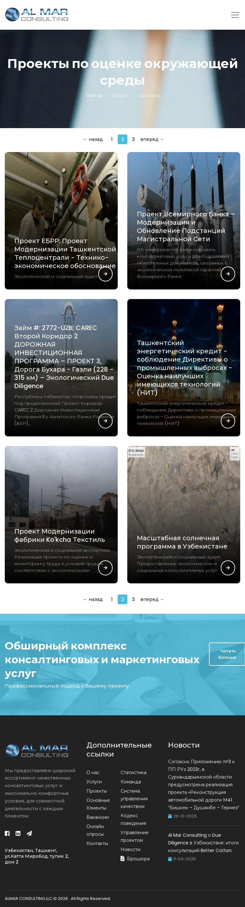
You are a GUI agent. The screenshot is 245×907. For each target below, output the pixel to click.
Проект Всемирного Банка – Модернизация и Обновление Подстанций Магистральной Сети (186, 226)
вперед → (152, 139)
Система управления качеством (134, 799)
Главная (94, 95)
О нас (93, 772)
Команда (131, 782)
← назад (93, 139)
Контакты (149, 95)
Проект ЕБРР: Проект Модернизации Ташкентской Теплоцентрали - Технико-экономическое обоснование (65, 253)
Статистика (133, 772)
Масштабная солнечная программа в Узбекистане (182, 542)
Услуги (120, 95)
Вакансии (97, 817)
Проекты (96, 791)
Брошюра (138, 859)
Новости (130, 849)
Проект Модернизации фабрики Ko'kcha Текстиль (59, 535)
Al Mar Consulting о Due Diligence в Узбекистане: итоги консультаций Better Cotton (203, 843)
